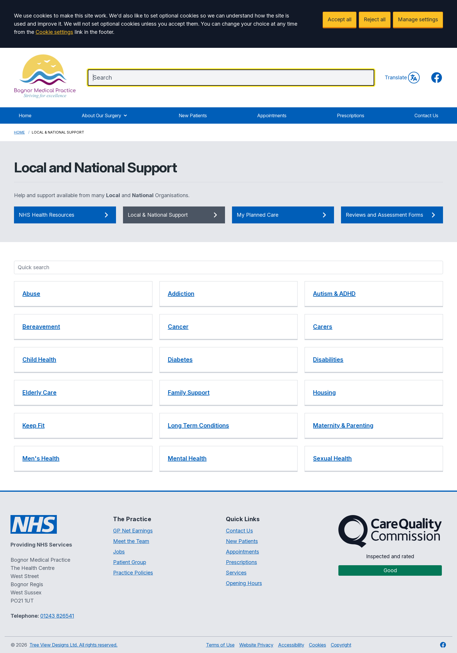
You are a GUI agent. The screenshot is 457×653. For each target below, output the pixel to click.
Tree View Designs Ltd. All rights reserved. (73, 645)
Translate (402, 77)
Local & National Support (174, 215)
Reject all (375, 19)
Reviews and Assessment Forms (392, 215)
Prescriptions (350, 115)
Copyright (341, 645)
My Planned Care (283, 215)
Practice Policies (133, 573)
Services (236, 573)
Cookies (317, 645)
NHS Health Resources (65, 215)
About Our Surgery (105, 115)
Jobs (119, 552)
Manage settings (418, 19)
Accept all (339, 19)
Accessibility (291, 645)
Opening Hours (244, 583)
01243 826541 (57, 616)
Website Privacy (256, 645)
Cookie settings (54, 32)
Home (25, 115)
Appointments (271, 115)
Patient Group (129, 562)
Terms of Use (220, 645)
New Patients (193, 115)
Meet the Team (131, 541)
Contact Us (426, 115)
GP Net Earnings (133, 531)
